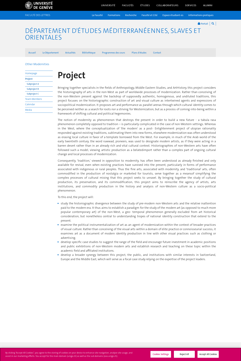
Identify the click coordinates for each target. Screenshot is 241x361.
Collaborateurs (167, 5)
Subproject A (33, 83)
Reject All (184, 355)
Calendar (30, 104)
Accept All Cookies (208, 355)
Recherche (131, 15)
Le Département (51, 52)
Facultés (128, 5)
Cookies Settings (161, 355)
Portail (203, 23)
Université (108, 5)
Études (145, 5)
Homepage (31, 73)
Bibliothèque (88, 52)
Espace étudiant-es (173, 15)
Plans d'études (139, 52)
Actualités (70, 52)
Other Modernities (37, 64)
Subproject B (33, 88)
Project (29, 78)
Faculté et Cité (149, 15)
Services (190, 5)
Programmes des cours (113, 52)
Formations (114, 15)
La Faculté (97, 15)
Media (28, 110)
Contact (157, 52)
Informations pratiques (200, 15)
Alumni (208, 5)
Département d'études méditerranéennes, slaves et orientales (113, 34)
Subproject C (33, 93)
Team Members (33, 99)
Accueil (32, 52)
